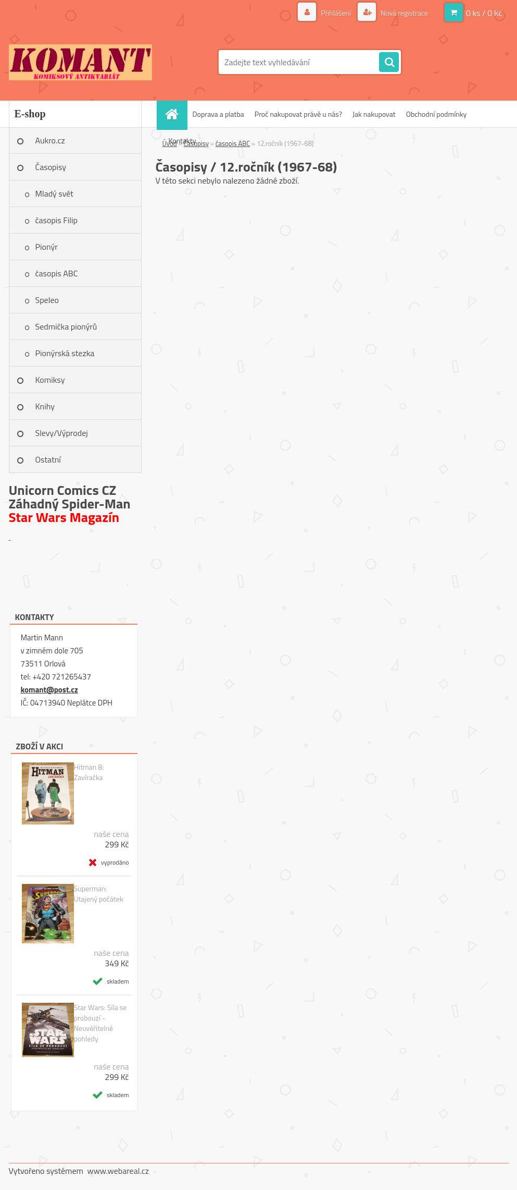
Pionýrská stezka (65, 353)
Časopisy (51, 167)
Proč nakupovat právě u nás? (298, 113)
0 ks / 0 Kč (484, 13)
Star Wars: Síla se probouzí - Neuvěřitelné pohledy (100, 1023)
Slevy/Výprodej (61, 433)
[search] (389, 62)
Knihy (45, 406)
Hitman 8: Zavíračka (89, 772)
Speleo (47, 300)
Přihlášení (335, 12)
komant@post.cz (49, 690)
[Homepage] (175, 114)
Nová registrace (403, 12)
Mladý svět (54, 193)
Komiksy (50, 379)
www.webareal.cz (118, 1170)
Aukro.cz (50, 140)
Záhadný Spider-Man (70, 503)
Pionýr (46, 246)
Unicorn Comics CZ (63, 490)
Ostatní (48, 459)
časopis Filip (56, 220)
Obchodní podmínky (436, 113)
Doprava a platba (218, 113)
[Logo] (80, 62)
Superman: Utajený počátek (98, 893)
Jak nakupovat (374, 113)
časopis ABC (56, 273)
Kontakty (182, 140)
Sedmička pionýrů (66, 326)
